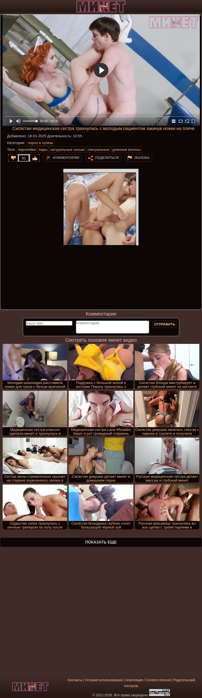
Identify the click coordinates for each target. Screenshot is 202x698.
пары (43, 149)
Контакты (74, 680)
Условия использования (103, 680)
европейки (27, 149)
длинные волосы (126, 149)
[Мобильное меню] (4, 6)
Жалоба (142, 158)
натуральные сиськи (67, 149)
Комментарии (66, 158)
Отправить (164, 324)
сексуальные (98, 149)
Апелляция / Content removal (147, 680)
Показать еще (101, 542)
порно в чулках (40, 143)
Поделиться (107, 158)
